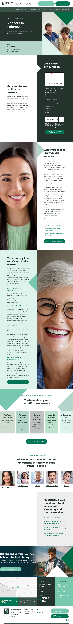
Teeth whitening (50, 97)
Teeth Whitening (32, 9)
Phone (48, 110)
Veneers (21, 18)
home (8, 18)
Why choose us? (66, 9)
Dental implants (50, 94)
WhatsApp (49, 108)
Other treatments (41, 9)
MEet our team (28, 609)
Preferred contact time (52, 116)
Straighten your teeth (16, 610)
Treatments (14, 614)
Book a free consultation (54, 241)
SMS (48, 112)
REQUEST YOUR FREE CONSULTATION (55, 132)
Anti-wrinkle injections (52, 99)
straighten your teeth (19, 9)
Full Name (49, 73)
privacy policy (57, 126)
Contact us (42, 612)
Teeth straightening (51, 90)
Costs (50, 9)
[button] (20, 9)
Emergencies (27, 613)
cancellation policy (52, 127)
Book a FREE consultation (46, 4)
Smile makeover (51, 92)
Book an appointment (62, 4)
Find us (41, 609)
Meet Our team (57, 9)
